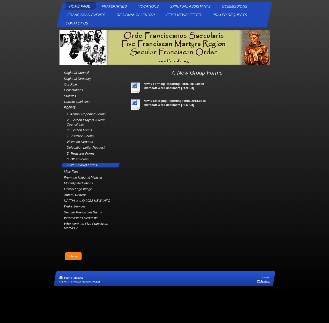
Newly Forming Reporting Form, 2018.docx (173, 84)
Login (266, 277)
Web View (263, 281)
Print (65, 277)
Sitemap (77, 277)
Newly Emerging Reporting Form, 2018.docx (174, 100)
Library (73, 256)
